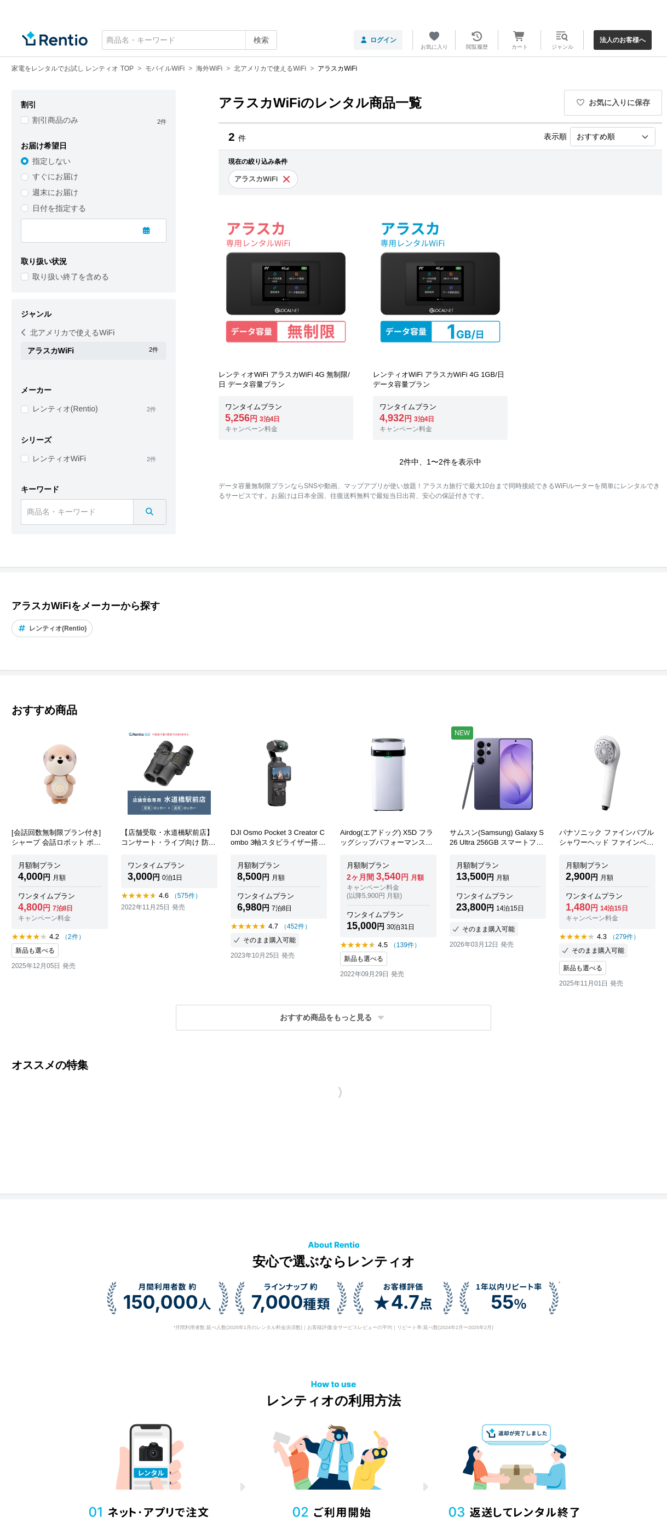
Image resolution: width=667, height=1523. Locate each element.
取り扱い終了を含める (70, 276)
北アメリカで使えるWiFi (68, 332)
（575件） (186, 896)
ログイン (378, 40)
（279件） (624, 937)
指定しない (51, 161)
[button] (333, 1017)
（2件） (73, 937)
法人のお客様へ (623, 40)
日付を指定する (59, 208)
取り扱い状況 (44, 261)
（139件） (405, 945)
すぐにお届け (55, 176)
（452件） (295, 926)
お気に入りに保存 (613, 102)
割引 (28, 104)
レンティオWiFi (59, 458)
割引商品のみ (55, 120)
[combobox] (189, 40)
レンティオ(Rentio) (65, 408)
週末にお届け (55, 192)
